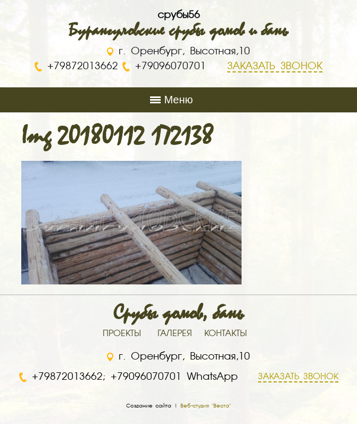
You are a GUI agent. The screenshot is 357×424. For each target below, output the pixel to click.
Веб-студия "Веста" (205, 406)
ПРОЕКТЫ (122, 334)
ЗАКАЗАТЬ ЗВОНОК (298, 377)
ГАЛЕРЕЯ (174, 334)
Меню (178, 99)
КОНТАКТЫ (225, 334)
